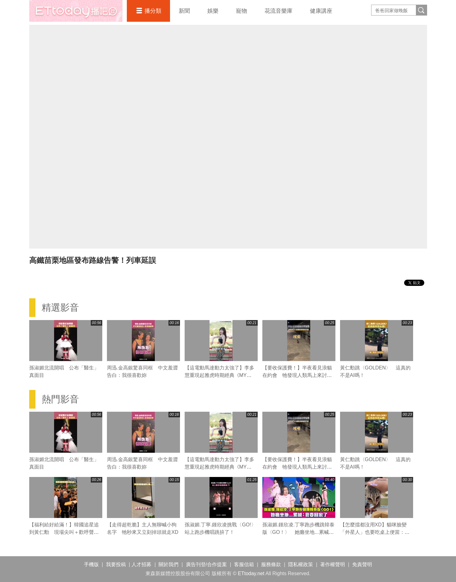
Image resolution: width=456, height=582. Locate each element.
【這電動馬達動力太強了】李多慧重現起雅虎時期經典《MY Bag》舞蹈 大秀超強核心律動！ (220, 375)
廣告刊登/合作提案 (206, 564)
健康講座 (321, 11)
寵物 (241, 11)
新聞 (184, 11)
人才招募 (141, 564)
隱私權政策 (300, 564)
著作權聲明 (332, 564)
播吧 (75, 11)
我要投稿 (116, 564)
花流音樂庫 (278, 11)
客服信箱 (244, 564)
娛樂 (213, 11)
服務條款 (271, 564)
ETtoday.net (251, 573)
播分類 (153, 11)
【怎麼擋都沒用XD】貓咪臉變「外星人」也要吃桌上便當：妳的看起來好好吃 (375, 532)
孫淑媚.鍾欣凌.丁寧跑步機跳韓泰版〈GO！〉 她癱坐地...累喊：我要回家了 (298, 532)
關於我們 (168, 564)
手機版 (91, 564)
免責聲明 (362, 564)
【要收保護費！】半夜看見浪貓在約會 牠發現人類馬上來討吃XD (297, 375)
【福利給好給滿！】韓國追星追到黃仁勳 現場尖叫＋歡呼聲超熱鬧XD (64, 532)
